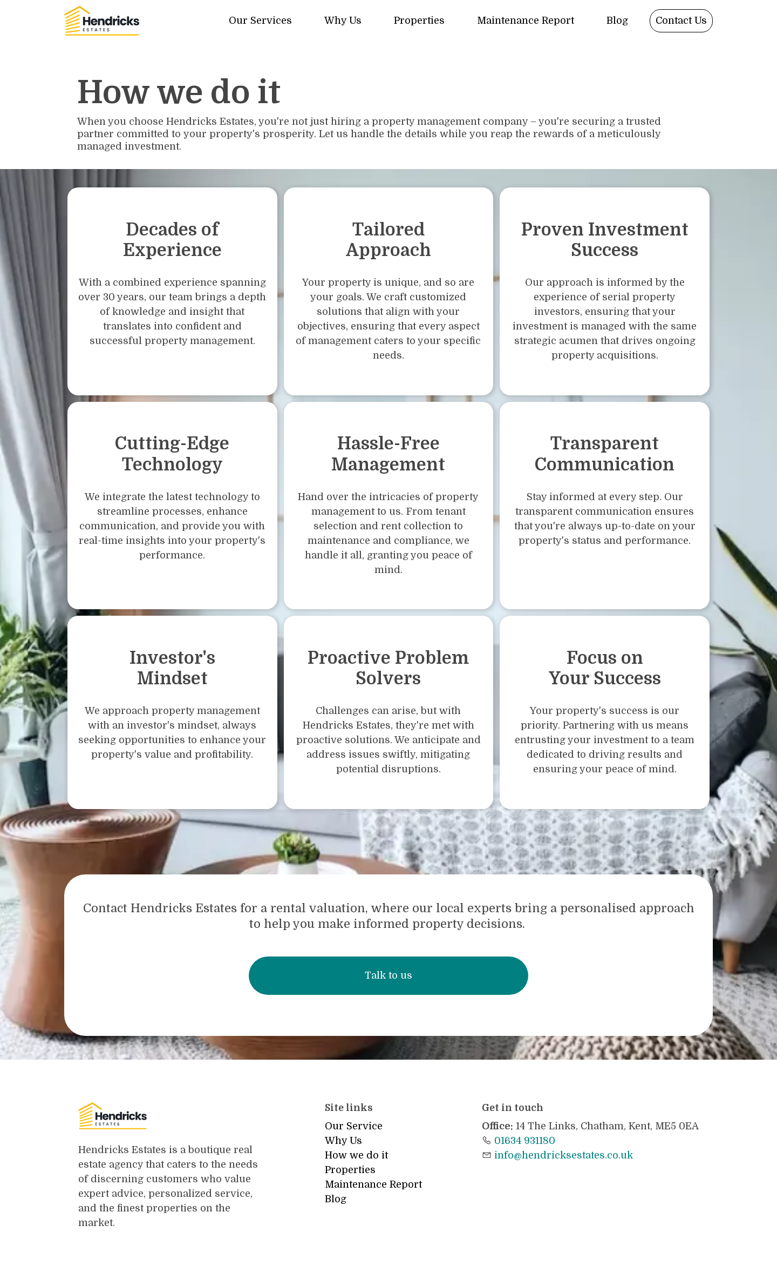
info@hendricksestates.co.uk (563, 1155)
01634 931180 (524, 1140)
